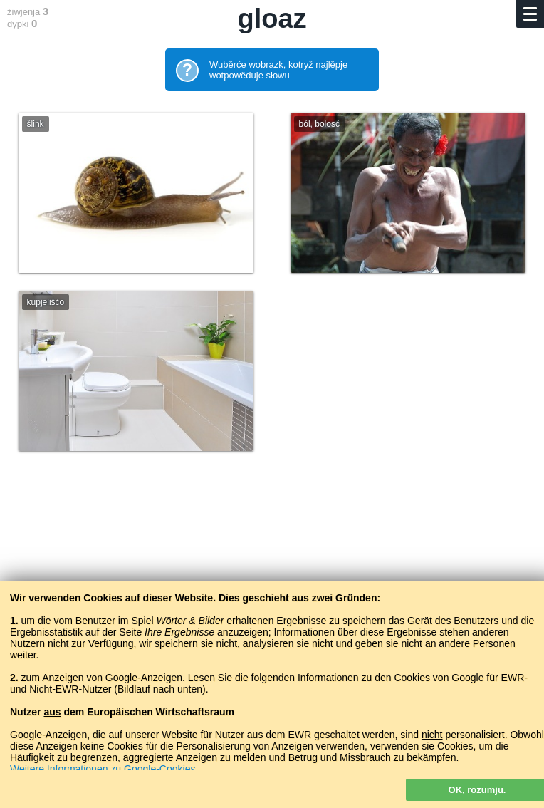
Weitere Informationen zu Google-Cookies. (104, 769)
